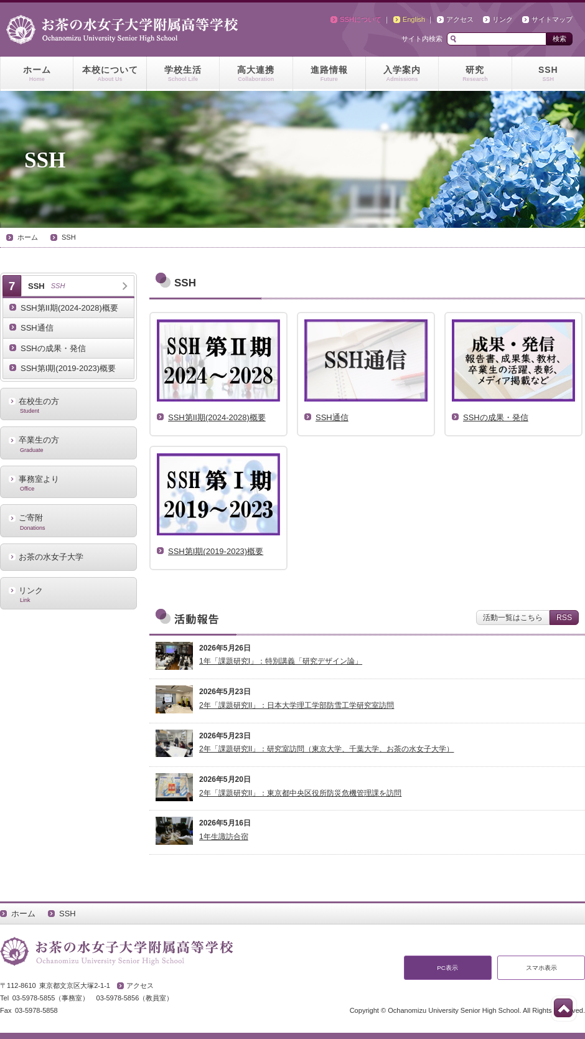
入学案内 (402, 74)
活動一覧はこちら (513, 617)
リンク (502, 19)
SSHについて (360, 19)
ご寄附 (68, 521)
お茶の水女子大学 (51, 557)
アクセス (460, 19)
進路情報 (329, 74)
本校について (110, 74)
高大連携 (256, 74)
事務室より (68, 483)
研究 (475, 74)
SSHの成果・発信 (53, 348)
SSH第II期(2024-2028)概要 (69, 308)
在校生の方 (68, 405)
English (414, 19)
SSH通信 (37, 327)
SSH (548, 74)
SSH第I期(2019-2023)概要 (68, 368)
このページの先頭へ (563, 1008)
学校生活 (183, 74)
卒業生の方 (68, 444)
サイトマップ (552, 19)
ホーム (37, 74)
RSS (564, 617)
